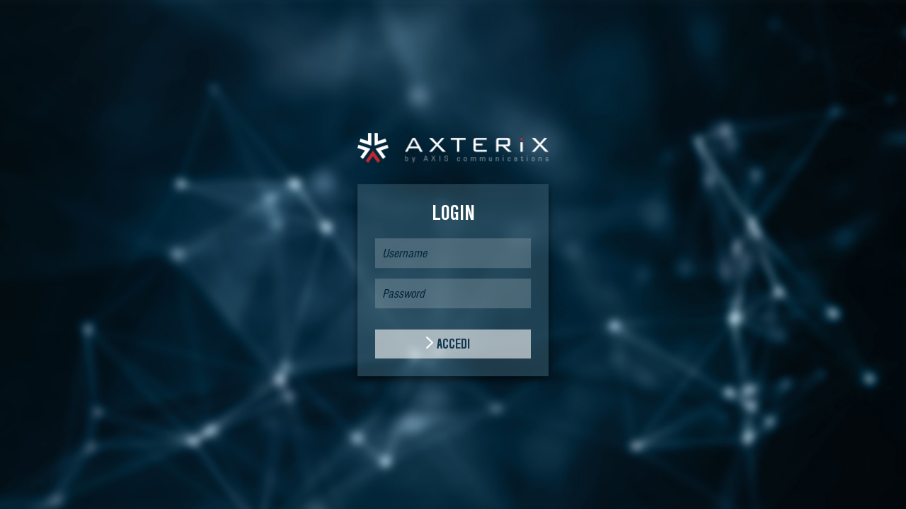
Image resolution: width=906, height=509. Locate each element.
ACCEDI (453, 344)
